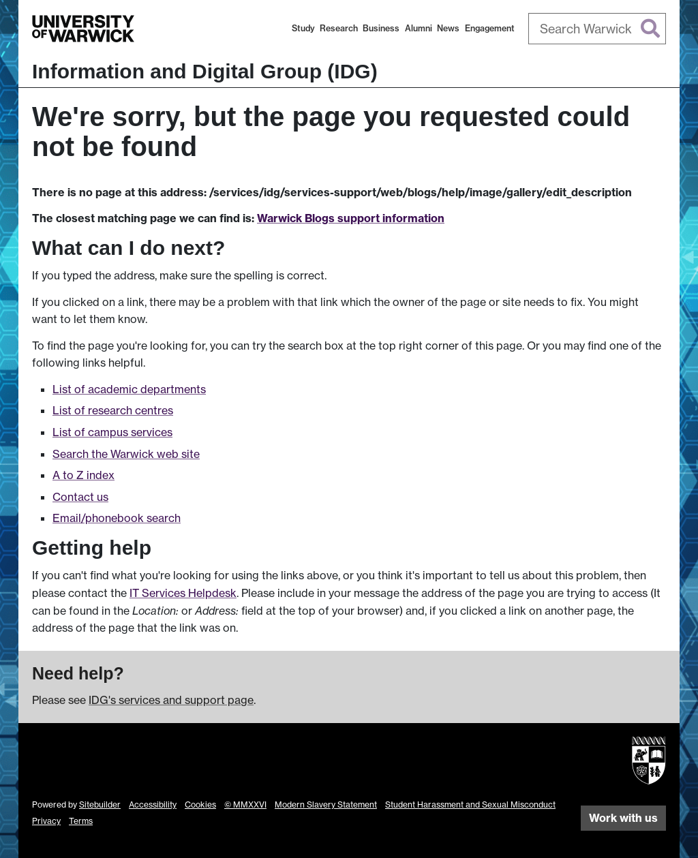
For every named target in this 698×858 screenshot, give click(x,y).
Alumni (418, 28)
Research (339, 28)
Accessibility (153, 804)
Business (381, 28)
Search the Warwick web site (126, 454)
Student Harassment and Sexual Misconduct (470, 804)
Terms (81, 821)
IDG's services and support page (171, 700)
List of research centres (112, 410)
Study (303, 28)
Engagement (490, 28)
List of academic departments (129, 389)
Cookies (200, 804)
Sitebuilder (100, 804)
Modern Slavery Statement (326, 804)
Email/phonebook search (116, 518)
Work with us (623, 818)
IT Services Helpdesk (183, 593)
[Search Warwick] (597, 28)
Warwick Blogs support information (350, 218)
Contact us (80, 497)
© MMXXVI (245, 804)
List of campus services (112, 432)
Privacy (46, 821)
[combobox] (597, 28)
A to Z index (83, 475)
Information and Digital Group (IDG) (205, 71)
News (448, 28)
